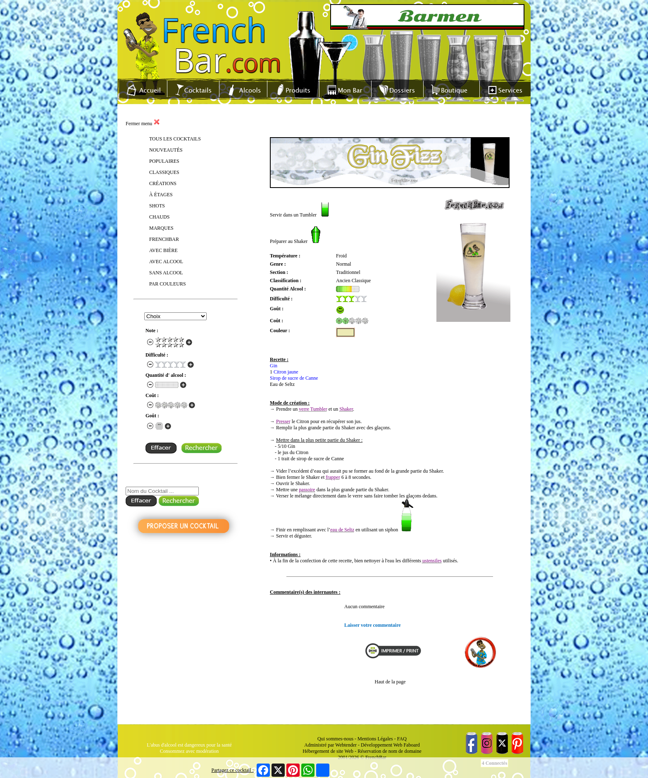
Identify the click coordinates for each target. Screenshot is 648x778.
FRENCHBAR (164, 239)
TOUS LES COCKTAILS (175, 139)
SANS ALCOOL (166, 273)
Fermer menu (143, 123)
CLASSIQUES (164, 172)
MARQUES (161, 228)
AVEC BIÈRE (163, 250)
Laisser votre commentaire (372, 625)
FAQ (402, 739)
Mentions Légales (375, 739)
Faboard (411, 745)
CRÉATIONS (162, 183)
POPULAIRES (164, 161)
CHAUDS (159, 217)
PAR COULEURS (167, 284)
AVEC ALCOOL (166, 261)
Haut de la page (390, 682)
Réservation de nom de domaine (389, 751)
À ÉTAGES (161, 194)
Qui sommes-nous (335, 739)
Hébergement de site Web (328, 751)
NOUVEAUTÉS (166, 150)
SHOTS (157, 206)
